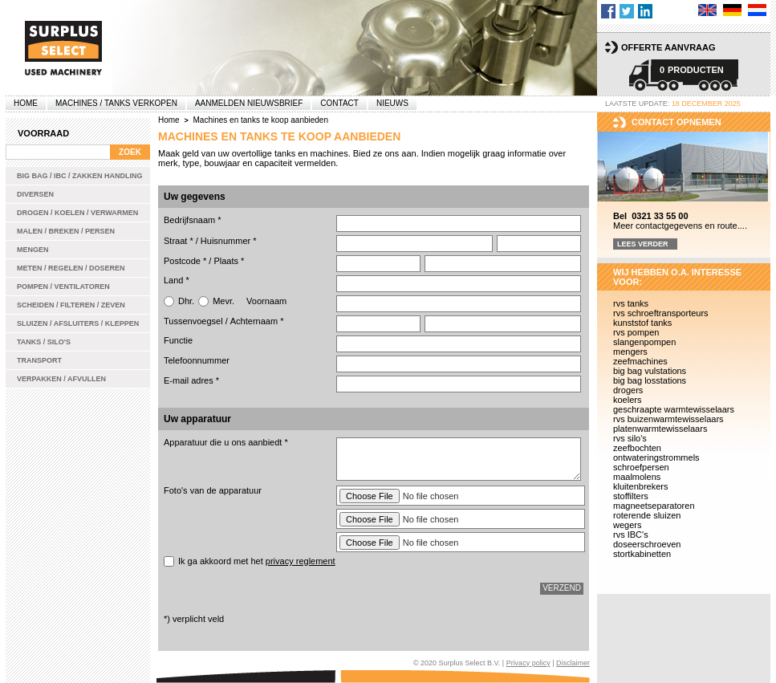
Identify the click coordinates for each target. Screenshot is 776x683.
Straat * (178, 241)
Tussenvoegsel (193, 321)
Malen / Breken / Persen (66, 231)
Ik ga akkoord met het (256, 561)
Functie (178, 340)
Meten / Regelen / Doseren (71, 268)
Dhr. (186, 301)
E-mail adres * (191, 380)
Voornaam (266, 301)
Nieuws (392, 103)
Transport (39, 360)
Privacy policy (528, 663)
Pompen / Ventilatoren (63, 287)
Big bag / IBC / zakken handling (80, 176)
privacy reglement (300, 561)
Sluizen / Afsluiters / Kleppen (78, 323)
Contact (339, 103)
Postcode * (185, 261)
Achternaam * (257, 321)
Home (26, 103)
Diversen (35, 194)
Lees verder (642, 244)
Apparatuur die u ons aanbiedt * (226, 442)
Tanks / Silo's (44, 342)
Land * (176, 280)
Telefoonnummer (197, 360)
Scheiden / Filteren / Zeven (71, 305)
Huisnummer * (229, 241)
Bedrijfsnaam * (192, 220)
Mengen (33, 250)
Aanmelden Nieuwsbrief (249, 103)
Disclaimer (573, 663)
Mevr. (223, 301)
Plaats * (228, 261)
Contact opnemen (676, 122)
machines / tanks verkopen (116, 103)
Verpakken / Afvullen (61, 379)
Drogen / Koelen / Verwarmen (77, 213)
